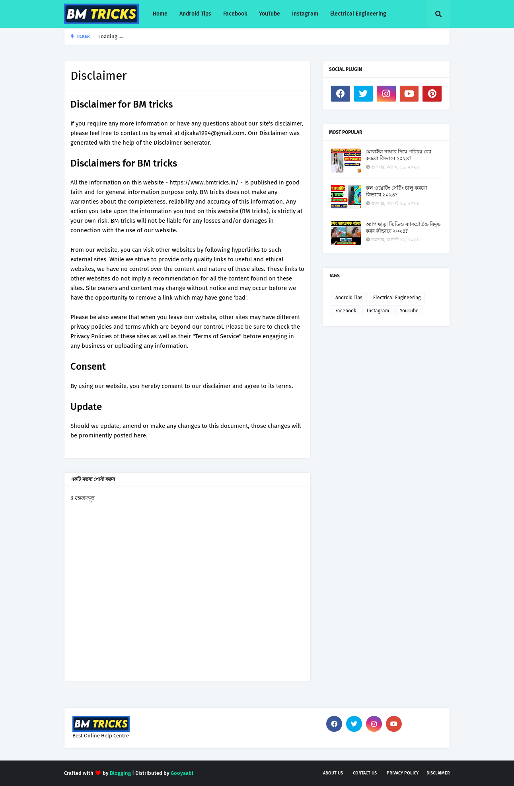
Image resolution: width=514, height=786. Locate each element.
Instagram (378, 311)
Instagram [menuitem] (305, 13)
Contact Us (365, 773)
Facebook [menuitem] (235, 13)
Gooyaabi (182, 773)
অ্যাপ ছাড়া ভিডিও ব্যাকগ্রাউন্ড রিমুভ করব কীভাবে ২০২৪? (403, 227)
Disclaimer (438, 773)
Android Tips (348, 297)
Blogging (120, 773)
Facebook (345, 311)
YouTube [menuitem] (269, 13)
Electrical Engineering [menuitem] (358, 13)
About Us (333, 773)
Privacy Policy (403, 773)
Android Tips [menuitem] (195, 13)
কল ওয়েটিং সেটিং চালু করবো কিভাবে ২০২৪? (396, 191)
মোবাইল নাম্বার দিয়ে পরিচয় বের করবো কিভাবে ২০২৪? (398, 155)
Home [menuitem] (160, 13)
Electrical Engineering (397, 297)
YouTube (409, 311)
